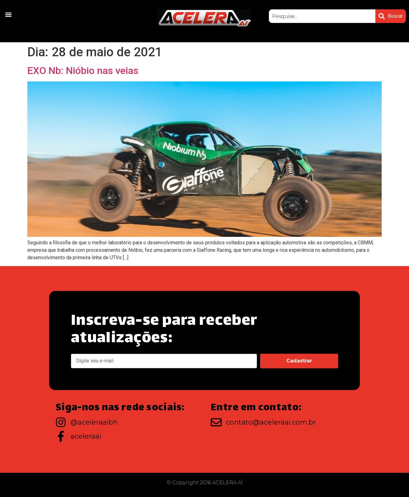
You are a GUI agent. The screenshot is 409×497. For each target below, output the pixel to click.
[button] (8, 14)
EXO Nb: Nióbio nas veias (82, 70)
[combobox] (322, 16)
